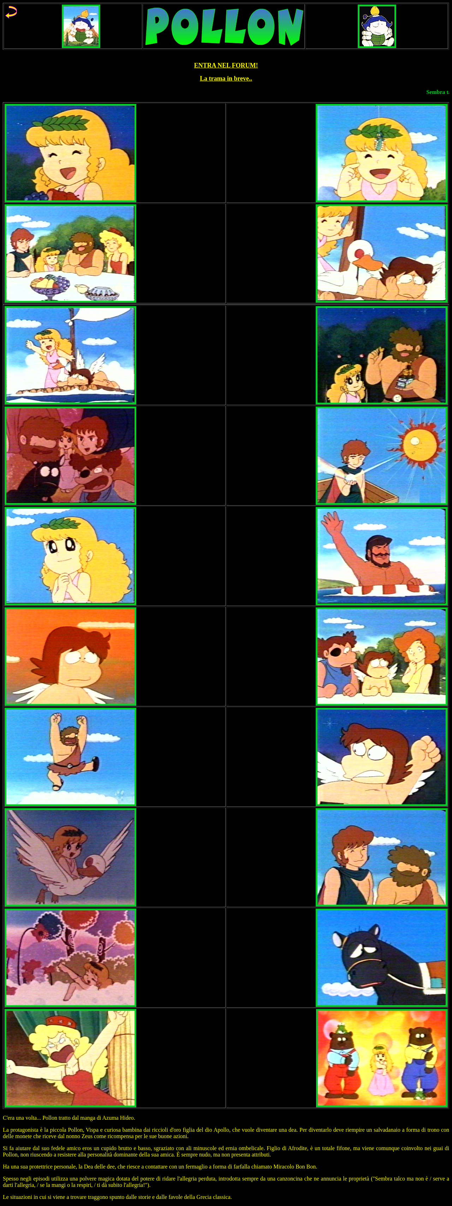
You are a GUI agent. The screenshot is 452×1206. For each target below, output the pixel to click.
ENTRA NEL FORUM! (226, 65)
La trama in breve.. (226, 78)
